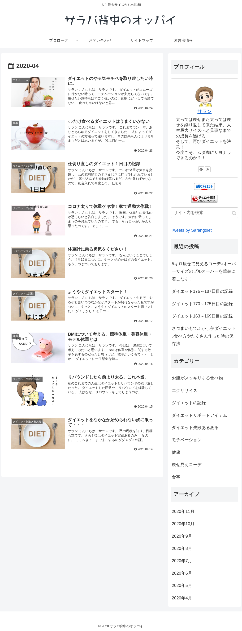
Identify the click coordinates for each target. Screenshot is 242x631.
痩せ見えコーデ (187, 464)
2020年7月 (182, 560)
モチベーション (187, 439)
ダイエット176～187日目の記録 (202, 291)
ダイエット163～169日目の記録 (202, 316)
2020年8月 (182, 548)
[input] (204, 212)
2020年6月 (182, 573)
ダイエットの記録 (189, 402)
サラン (204, 111)
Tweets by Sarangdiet (191, 230)
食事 (176, 477)
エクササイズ (184, 390)
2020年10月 (183, 523)
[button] (234, 213)
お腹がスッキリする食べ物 (197, 378)
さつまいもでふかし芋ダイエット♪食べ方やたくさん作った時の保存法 (204, 336)
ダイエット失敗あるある (195, 427)
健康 (176, 452)
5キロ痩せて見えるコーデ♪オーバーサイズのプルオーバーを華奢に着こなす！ (204, 271)
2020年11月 (183, 511)
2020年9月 (182, 536)
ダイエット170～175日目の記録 (202, 303)
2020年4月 (182, 598)
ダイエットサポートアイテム (199, 415)
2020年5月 (182, 585)
